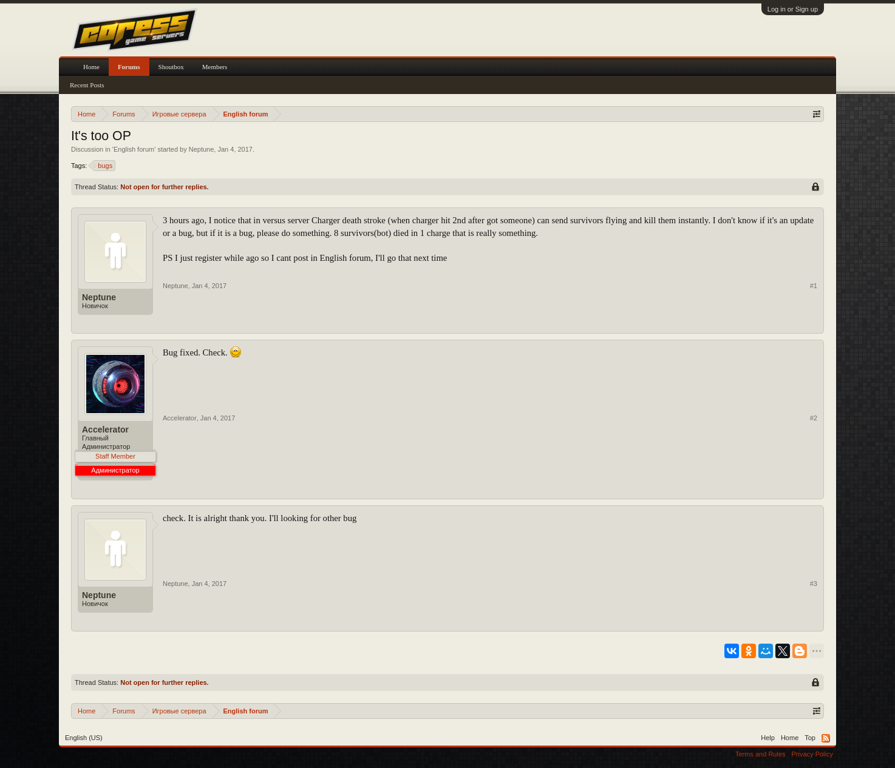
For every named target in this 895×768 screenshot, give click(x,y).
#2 (813, 418)
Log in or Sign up (792, 9)
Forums (129, 66)
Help (768, 737)
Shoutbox (171, 66)
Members (215, 66)
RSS (826, 738)
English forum (134, 149)
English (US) (84, 737)
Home (91, 66)
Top (810, 737)
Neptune (201, 149)
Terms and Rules (760, 754)
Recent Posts (87, 85)
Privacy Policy (812, 754)
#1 (813, 285)
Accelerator (105, 429)
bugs (103, 165)
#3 (813, 583)
